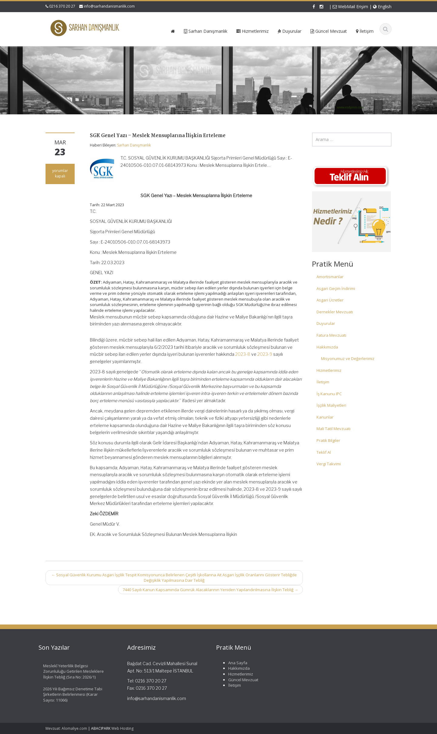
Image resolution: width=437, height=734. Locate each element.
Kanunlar (325, 417)
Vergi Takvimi (329, 463)
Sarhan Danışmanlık (134, 145)
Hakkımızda (327, 347)
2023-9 (264, 354)
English (382, 6)
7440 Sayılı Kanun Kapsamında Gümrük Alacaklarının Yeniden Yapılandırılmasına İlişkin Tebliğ (210, 589)
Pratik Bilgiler (328, 440)
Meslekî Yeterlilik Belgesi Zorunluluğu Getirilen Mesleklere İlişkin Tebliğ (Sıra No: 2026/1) (70, 671)
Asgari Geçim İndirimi (336, 288)
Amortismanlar (330, 276)
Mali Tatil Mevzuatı (334, 428)
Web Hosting (122, 728)
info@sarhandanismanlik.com (109, 6)
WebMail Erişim (350, 6)
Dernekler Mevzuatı (335, 312)
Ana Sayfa (234, 662)
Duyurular (326, 323)
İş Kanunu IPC (329, 393)
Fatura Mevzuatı (331, 335)
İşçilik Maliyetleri (331, 405)
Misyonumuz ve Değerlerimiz (347, 358)
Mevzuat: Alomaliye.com (66, 728)
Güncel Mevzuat (240, 679)
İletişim (323, 382)
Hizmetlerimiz (329, 370)
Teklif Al (324, 452)
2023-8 (242, 354)
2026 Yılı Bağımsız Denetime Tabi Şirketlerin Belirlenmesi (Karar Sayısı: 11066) (69, 694)
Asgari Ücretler (330, 300)
